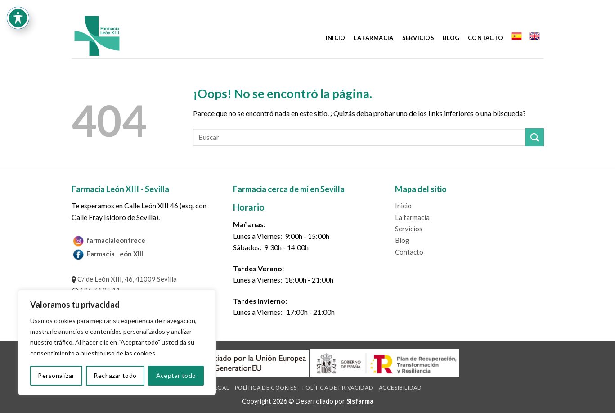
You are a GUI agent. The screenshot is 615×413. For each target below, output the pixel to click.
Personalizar (56, 375)
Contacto (485, 37)
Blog (451, 37)
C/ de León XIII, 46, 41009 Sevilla (124, 279)
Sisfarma (359, 401)
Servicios (418, 37)
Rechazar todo (115, 375)
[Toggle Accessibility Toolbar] (18, 18)
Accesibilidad (400, 387)
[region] (117, 342)
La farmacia (373, 37)
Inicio (336, 37)
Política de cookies (266, 387)
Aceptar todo (176, 375)
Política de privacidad (337, 387)
